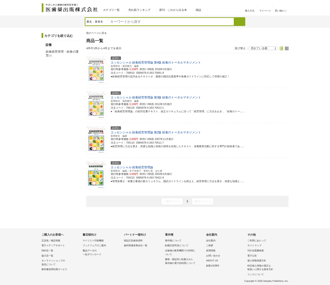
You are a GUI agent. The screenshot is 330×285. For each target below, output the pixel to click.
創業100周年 (212, 265)
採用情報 (210, 250)
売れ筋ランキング (139, 10)
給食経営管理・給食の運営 (62, 53)
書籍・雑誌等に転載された (184, 261)
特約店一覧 (47, 250)
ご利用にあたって (256, 240)
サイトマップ (254, 245)
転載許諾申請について (176, 245)
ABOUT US (212, 260)
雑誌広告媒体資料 (133, 240)
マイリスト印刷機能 (93, 240)
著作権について (173, 240)
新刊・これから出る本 (173, 10)
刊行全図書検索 (255, 250)
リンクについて (255, 274)
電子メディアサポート (53, 245)
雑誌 (198, 10)
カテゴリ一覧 (111, 10)
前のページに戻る (96, 33)
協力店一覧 (47, 255)
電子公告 (252, 255)
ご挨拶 (209, 245)
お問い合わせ (213, 255)
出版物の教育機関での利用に (184, 252)
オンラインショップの (61, 262)
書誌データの (102, 252)
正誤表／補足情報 (51, 240)
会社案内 (210, 240)
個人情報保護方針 (256, 260)
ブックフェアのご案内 (94, 245)
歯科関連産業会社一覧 (135, 245)
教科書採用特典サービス (54, 269)
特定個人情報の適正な (266, 267)
